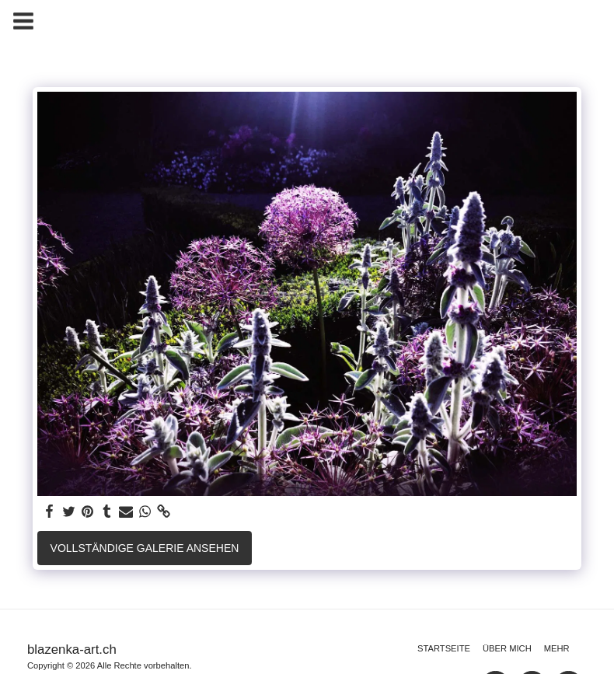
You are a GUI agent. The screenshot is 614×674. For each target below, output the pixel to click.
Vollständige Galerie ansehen (145, 548)
